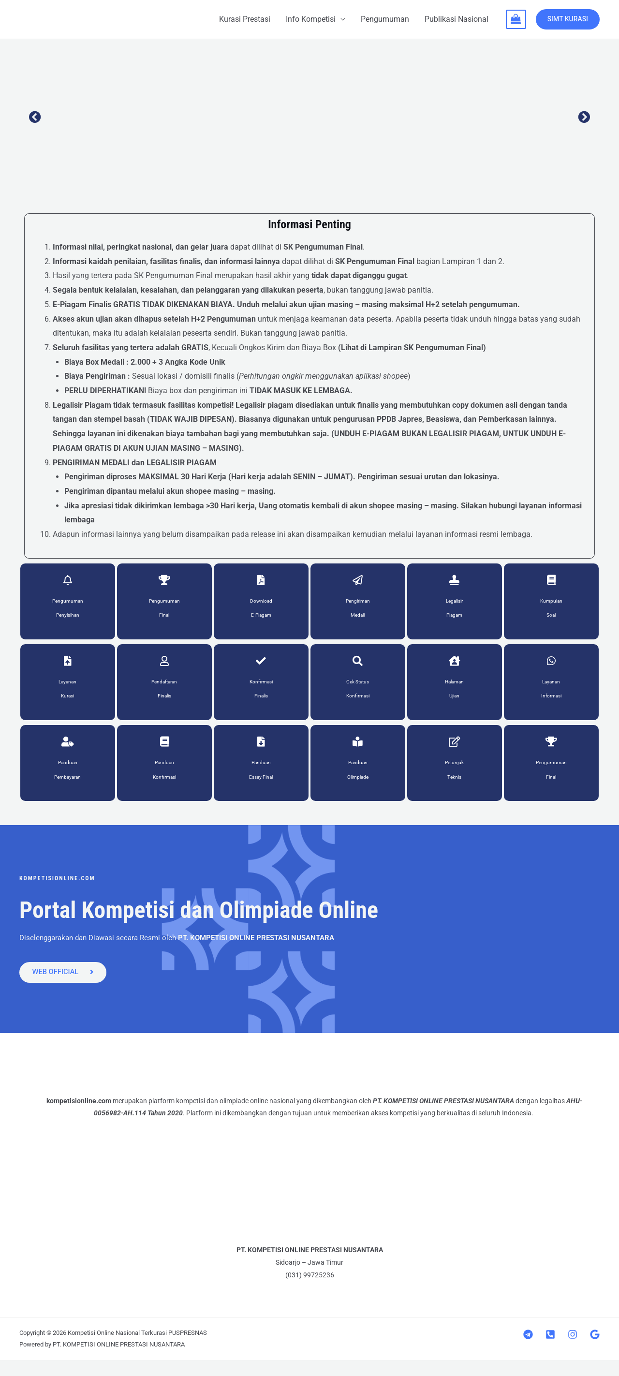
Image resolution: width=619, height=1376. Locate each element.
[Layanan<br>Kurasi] (67, 668)
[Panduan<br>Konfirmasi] (164, 753)
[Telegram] (528, 1350)
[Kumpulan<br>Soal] (551, 583)
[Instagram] (572, 1350)
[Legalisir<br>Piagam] (454, 583)
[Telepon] (550, 1350)
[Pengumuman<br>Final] (164, 583)
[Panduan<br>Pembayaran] (67, 753)
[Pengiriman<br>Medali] (358, 583)
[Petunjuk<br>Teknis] (454, 753)
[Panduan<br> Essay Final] (261, 753)
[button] (35, 117)
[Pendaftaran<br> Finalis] (164, 668)
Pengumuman (385, 19)
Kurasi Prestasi (244, 19)
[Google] (595, 1350)
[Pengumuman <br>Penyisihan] (67, 583)
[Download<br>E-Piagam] (261, 583)
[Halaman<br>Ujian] (454, 668)
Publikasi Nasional (456, 19)
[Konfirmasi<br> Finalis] (261, 668)
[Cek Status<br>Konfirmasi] (358, 668)
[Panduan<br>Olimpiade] (358, 753)
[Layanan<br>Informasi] (551, 668)
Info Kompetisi (311, 19)
